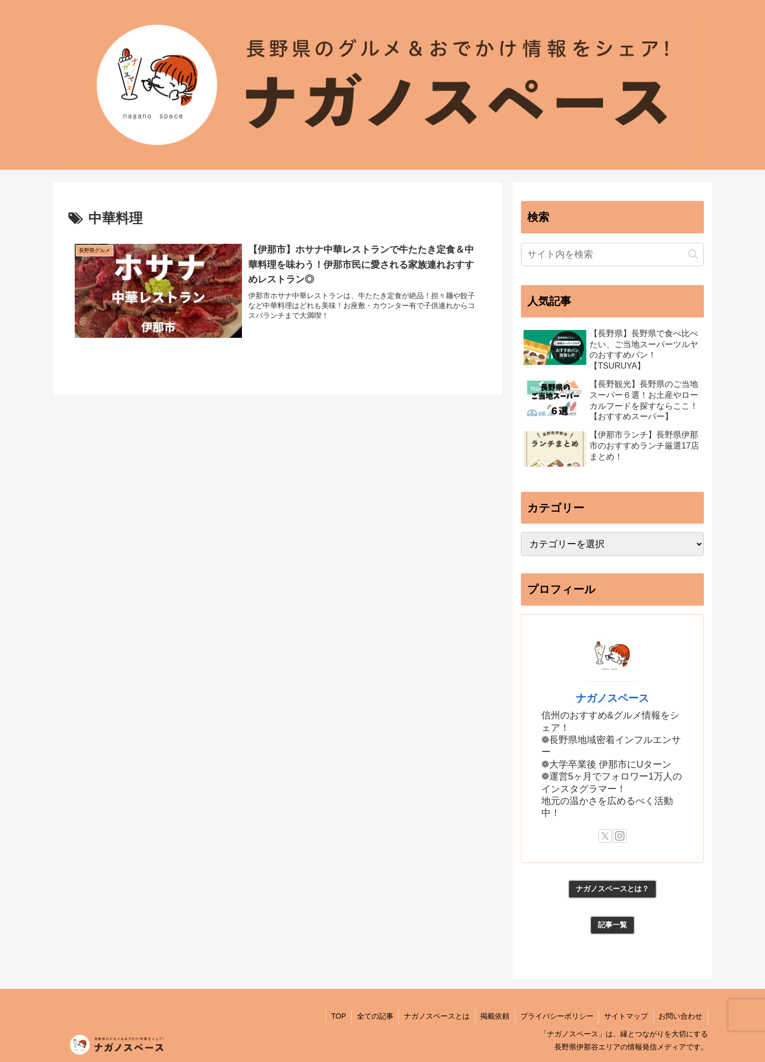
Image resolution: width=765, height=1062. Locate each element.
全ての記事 (373, 1016)
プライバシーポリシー (556, 1016)
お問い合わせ (680, 1016)
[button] (693, 254)
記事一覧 (612, 925)
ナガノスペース (612, 698)
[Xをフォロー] (605, 836)
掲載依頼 (493, 1016)
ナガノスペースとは (435, 1016)
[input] (612, 254)
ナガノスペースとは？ (612, 888)
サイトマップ (625, 1016)
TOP (336, 1016)
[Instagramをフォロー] (620, 836)
